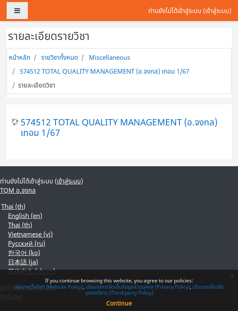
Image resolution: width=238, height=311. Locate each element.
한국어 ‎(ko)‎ (24, 252)
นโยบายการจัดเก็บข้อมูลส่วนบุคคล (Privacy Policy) (138, 286)
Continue (119, 303)
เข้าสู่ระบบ (217, 10)
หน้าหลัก (19, 57)
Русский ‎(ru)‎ (26, 243)
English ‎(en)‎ (25, 215)
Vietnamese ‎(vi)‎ (30, 234)
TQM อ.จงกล (18, 190)
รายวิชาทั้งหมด (59, 57)
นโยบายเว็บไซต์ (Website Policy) (48, 286)
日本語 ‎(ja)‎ (23, 262)
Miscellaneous (109, 57)
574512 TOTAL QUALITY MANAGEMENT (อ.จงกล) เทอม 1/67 (104, 71)
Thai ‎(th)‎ (13, 206)
